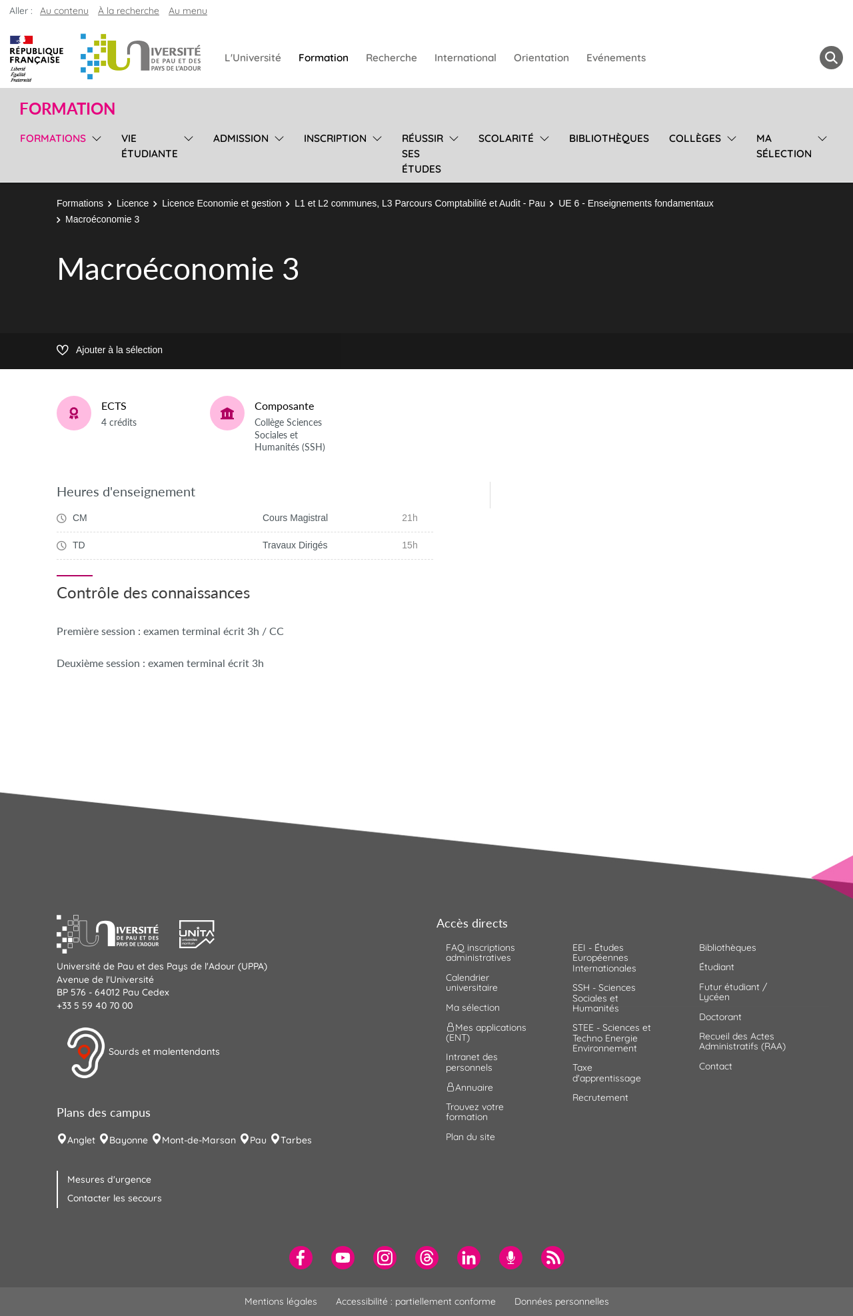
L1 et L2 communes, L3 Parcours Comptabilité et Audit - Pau (420, 203)
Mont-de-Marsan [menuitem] (199, 1140)
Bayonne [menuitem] (128, 1140)
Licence (133, 203)
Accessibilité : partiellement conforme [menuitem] (416, 1301)
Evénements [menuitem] (616, 57)
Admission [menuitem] (241, 138)
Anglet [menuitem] (81, 1140)
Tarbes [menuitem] (296, 1140)
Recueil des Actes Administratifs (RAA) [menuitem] (742, 1041)
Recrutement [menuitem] (600, 1097)
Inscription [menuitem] (335, 138)
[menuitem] (301, 1257)
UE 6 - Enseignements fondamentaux (636, 203)
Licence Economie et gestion (221, 203)
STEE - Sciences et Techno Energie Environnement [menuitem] (611, 1037)
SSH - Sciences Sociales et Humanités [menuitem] (604, 998)
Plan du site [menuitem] (470, 1137)
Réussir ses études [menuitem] (422, 153)
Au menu (188, 11)
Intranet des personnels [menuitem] (472, 1062)
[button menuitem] (831, 57)
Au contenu (64, 11)
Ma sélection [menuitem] (784, 146)
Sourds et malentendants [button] (143, 1052)
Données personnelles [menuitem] (561, 1301)
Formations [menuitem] (53, 138)
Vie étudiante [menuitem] (149, 146)
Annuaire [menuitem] (469, 1087)
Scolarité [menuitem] (506, 138)
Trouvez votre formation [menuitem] (475, 1112)
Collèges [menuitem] (695, 138)
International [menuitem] (465, 57)
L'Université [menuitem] (253, 57)
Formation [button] (67, 108)
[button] (118, 932)
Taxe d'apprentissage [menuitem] (606, 1072)
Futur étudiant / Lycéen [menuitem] (733, 992)
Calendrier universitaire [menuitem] (472, 982)
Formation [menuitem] (324, 57)
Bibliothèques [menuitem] (609, 138)
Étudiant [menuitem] (716, 967)
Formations (80, 203)
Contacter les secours (114, 1198)
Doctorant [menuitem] (720, 1017)
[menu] (94, 152)
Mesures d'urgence (109, 1179)
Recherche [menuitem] (391, 57)
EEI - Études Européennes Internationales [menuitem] (604, 958)
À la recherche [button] (128, 11)
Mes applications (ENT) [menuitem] (486, 1032)
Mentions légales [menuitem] (281, 1301)
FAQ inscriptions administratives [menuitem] (480, 953)
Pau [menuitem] (258, 1140)
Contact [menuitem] (715, 1066)
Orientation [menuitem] (541, 57)
